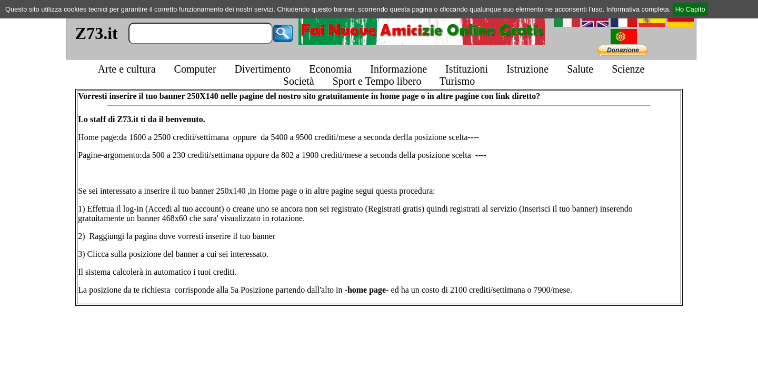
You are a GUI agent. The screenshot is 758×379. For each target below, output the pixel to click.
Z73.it (96, 33)
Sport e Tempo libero (377, 81)
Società (298, 81)
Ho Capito (690, 9)
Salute (580, 69)
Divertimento (263, 69)
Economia (330, 69)
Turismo (457, 81)
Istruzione (527, 69)
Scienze (628, 69)
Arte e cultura (127, 69)
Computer (195, 69)
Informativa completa (637, 9)
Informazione (398, 69)
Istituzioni (466, 69)
